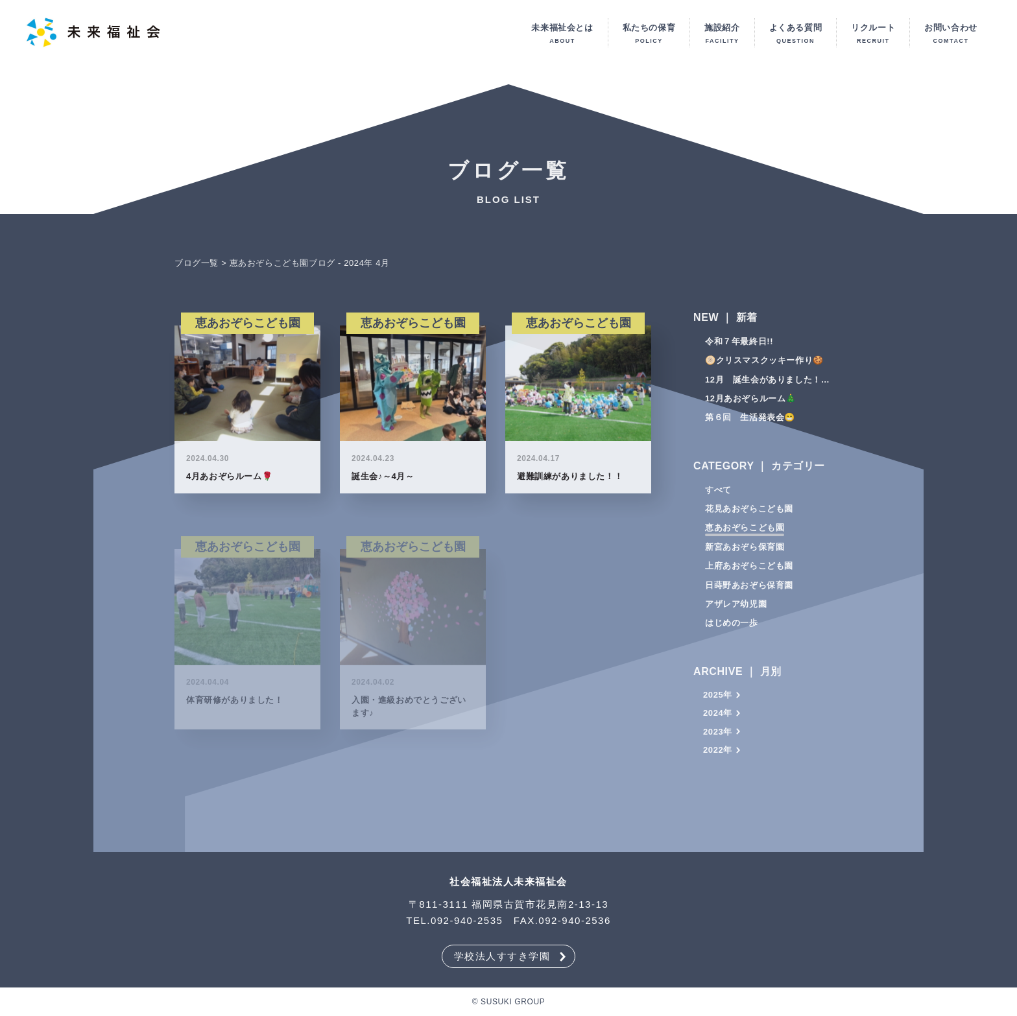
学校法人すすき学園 (502, 956)
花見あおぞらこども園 (749, 512)
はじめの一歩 (731, 626)
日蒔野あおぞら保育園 (749, 588)
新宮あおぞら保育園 (744, 550)
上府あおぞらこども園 (749, 569)
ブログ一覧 (196, 266)
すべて (718, 493)
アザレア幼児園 (736, 607)
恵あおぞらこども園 (744, 531)
